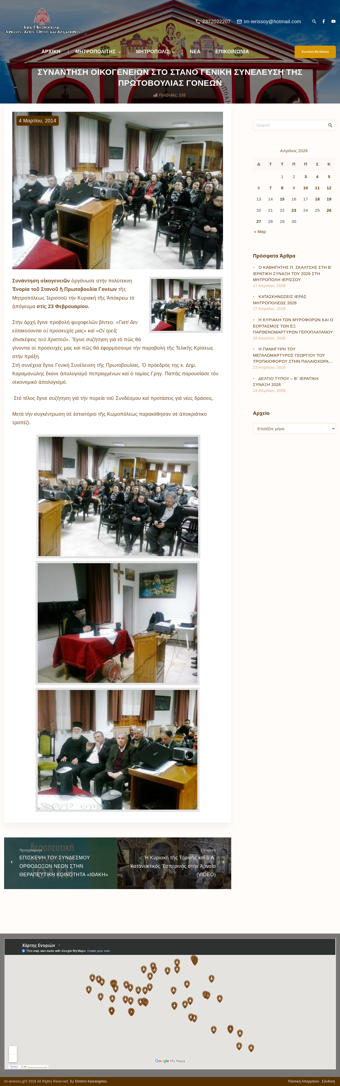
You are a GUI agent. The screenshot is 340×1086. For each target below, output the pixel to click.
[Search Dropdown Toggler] (314, 22)
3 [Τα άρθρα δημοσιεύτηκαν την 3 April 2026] (305, 176)
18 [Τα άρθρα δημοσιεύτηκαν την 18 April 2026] (317, 199)
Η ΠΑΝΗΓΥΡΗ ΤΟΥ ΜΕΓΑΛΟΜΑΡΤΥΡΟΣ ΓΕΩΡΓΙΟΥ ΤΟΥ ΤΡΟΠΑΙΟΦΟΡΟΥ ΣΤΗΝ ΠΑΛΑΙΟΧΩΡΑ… (293, 355)
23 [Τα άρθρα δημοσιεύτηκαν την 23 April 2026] (294, 210)
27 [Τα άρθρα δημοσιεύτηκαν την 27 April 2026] (258, 221)
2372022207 (216, 21)
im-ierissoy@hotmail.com (272, 21)
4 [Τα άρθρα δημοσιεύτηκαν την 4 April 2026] (317, 176)
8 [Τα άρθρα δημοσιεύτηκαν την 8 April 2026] (282, 187)
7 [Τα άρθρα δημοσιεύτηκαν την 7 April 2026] (270, 187)
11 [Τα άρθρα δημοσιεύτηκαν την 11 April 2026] (317, 187)
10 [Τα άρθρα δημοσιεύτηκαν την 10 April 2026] (305, 187)
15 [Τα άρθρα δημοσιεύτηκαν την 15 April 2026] (282, 199)
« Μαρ (260, 231)
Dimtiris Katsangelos (91, 1081)
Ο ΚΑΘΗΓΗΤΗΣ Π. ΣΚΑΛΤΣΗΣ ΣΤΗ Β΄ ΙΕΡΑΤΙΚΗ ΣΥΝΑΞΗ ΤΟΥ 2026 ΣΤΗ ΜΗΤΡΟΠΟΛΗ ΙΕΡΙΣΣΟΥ (292, 273)
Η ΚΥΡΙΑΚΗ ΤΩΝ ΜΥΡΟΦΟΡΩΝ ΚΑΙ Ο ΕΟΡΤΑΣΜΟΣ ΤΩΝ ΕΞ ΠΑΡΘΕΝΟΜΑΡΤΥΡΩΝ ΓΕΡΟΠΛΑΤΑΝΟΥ (293, 325)
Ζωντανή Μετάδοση (315, 51)
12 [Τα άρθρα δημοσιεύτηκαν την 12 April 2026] (329, 187)
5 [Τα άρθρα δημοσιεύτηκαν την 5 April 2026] (329, 176)
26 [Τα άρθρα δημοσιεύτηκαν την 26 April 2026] (329, 210)
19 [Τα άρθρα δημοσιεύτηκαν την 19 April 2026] (329, 199)
